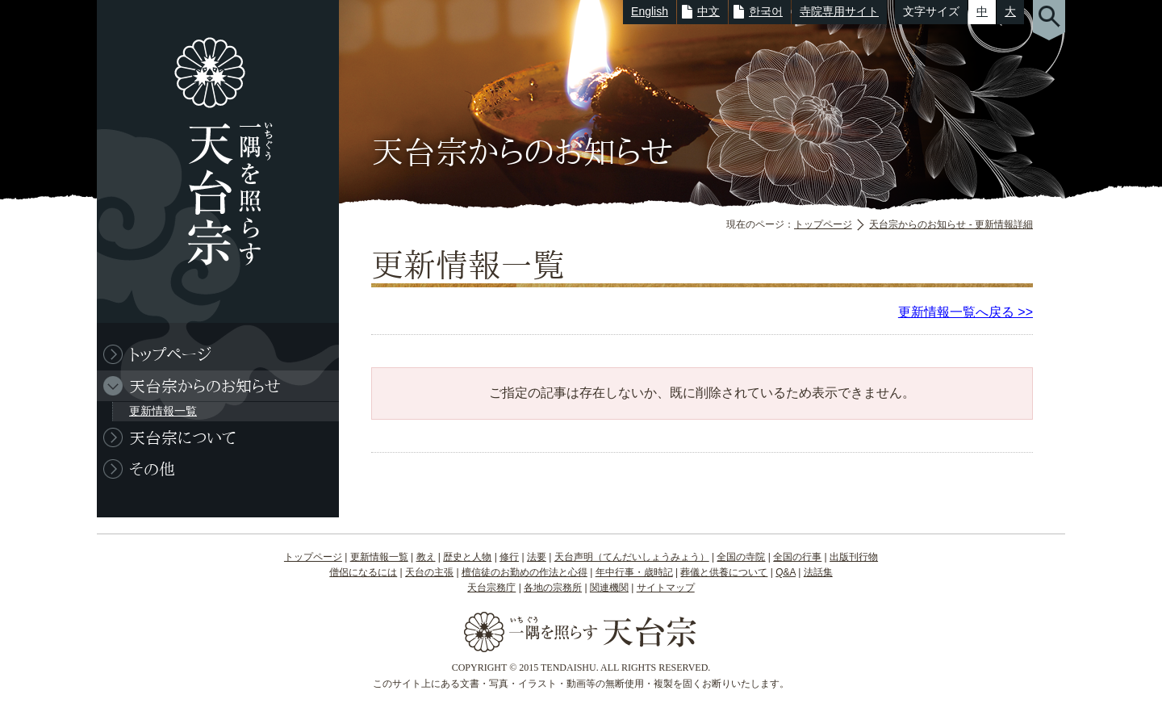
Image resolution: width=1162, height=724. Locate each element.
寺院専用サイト (839, 11)
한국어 (766, 11)
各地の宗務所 (553, 587)
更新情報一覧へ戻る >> (965, 312)
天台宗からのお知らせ (205, 386)
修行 (509, 557)
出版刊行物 (854, 557)
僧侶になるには (363, 572)
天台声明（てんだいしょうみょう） (631, 557)
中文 (708, 11)
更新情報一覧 (163, 410)
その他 (152, 469)
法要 (536, 557)
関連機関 (609, 587)
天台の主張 (429, 572)
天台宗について (182, 437)
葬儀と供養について (723, 572)
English (649, 11)
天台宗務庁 (491, 587)
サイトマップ (666, 587)
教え (426, 557)
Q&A (785, 572)
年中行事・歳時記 (634, 572)
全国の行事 (797, 557)
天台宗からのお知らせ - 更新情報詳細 (951, 224)
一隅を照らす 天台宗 (209, 161)
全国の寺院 (741, 557)
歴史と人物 (467, 557)
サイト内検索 (1049, 20)
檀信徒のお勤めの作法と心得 (524, 572)
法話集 (818, 572)
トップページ (823, 224)
